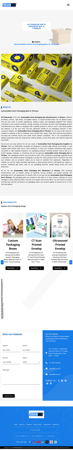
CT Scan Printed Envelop (36, 244)
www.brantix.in (51, 436)
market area (47, 424)
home (37, 42)
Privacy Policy (37, 424)
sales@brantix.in (55, 368)
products (29, 424)
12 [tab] (2, 309)
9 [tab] (1, 301)
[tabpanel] (13, 242)
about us (22, 424)
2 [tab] (1, 283)
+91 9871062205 (55, 363)
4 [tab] (1, 288)
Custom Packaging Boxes (13, 244)
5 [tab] (1, 291)
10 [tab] (2, 304)
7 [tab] (1, 296)
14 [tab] (2, 315)
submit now (9, 396)
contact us (55, 424)
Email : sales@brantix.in (22, 436)
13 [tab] (2, 312)
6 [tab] (1, 293)
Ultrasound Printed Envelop (60, 244)
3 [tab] (1, 285)
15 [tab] (2, 317)
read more (12, 268)
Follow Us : (21, 442)
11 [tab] (2, 307)
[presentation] (17, 389)
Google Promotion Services (61, 447)
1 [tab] (1, 280)
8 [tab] (1, 299)
